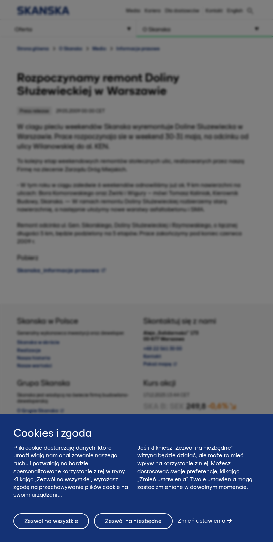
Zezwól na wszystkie (51, 526)
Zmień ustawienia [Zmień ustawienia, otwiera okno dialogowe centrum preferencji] (201, 525)
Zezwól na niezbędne (133, 526)
